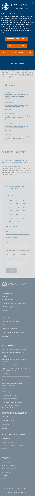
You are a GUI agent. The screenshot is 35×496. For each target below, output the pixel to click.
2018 (17, 207)
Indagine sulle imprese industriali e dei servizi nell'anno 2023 (16, 106)
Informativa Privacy (8, 417)
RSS (4, 475)
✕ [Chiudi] (32, 2)
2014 (24, 211)
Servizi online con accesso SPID (12, 321)
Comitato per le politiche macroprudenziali (10, 406)
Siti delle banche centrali (10, 399)
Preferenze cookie (8, 421)
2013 (10, 214)
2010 (10, 218)
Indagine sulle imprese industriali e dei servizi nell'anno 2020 (16, 137)
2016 (10, 211)
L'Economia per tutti (8, 365)
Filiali (3, 325)
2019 (10, 207)
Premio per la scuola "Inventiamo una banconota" (14, 360)
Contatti (4, 310)
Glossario (5, 336)
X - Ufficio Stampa (9, 469)
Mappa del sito (6, 317)
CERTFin (5, 392)
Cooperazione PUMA (9, 395)
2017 (24, 207)
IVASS (4, 356)
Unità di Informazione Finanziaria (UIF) (14, 349)
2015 (17, 211)
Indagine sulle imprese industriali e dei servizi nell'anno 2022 (16, 116)
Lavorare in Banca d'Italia (10, 329)
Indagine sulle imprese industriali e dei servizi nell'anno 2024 (16, 95)
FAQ (3, 340)
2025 (10, 200)
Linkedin (6, 472)
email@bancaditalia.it (13, 307)
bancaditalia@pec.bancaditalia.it (15, 303)
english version (17, 65)
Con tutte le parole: (11, 260)
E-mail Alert (7, 479)
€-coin (4, 388)
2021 (17, 204)
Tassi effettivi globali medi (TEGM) (13, 332)
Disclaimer (5, 424)
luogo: (7, 242)
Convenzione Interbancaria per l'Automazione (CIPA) (12, 384)
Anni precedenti (12, 226)
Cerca (11, 271)
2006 (17, 222)
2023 (25, 200)
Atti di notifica (6, 452)
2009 (17, 218)
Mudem (4, 374)
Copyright (5, 428)
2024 (17, 200)
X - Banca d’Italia (8, 465)
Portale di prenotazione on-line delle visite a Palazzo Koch (14, 369)
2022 (10, 204)
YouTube (6, 462)
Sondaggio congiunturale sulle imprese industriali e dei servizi (15, 161)
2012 (17, 214)
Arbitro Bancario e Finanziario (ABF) (13, 353)
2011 (24, 214)
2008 (25, 218)
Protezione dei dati (8, 442)
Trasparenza (6, 438)
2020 (25, 204)
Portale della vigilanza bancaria (12, 402)
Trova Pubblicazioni (11, 237)
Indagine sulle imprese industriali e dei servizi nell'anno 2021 (16, 127)
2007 (10, 222)
